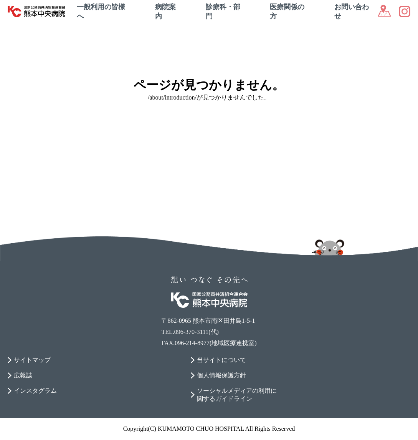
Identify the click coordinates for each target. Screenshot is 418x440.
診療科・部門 (223, 11)
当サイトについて (221, 360)
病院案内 (165, 11)
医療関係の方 (287, 11)
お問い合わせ (351, 11)
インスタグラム (35, 390)
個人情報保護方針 (221, 375)
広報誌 (23, 375)
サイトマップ (32, 360)
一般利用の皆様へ (101, 11)
